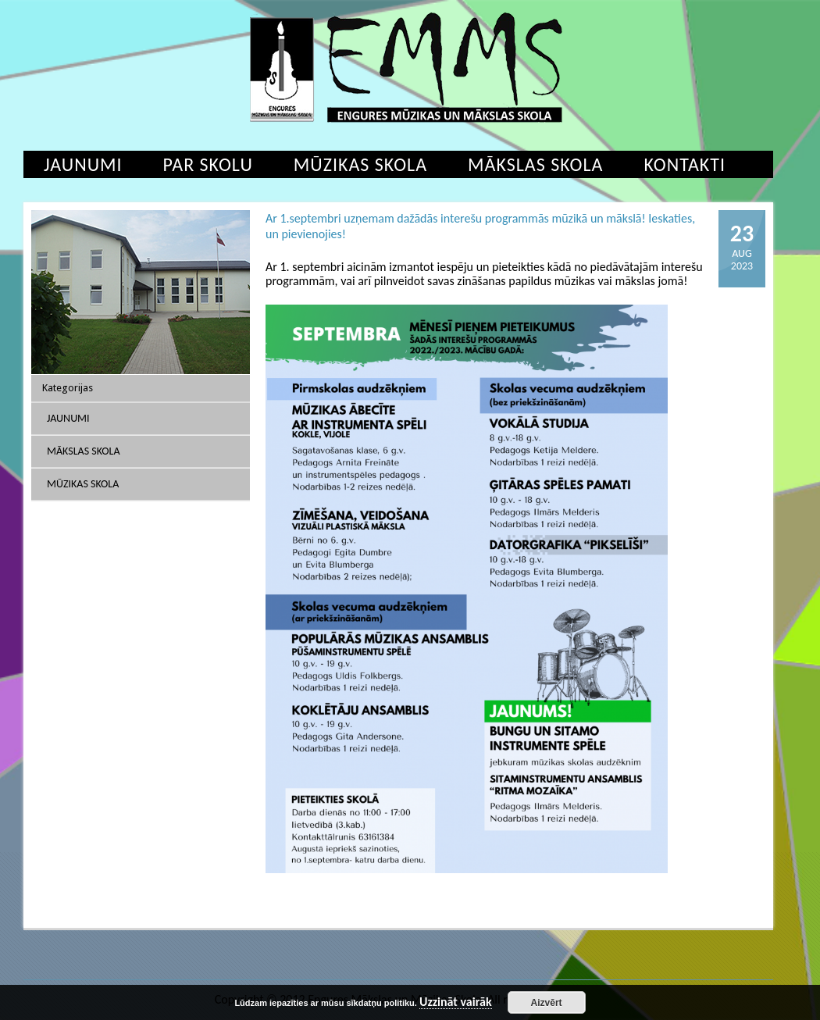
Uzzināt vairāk (455, 1002)
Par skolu (208, 164)
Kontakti (685, 164)
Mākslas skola (535, 164)
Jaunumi (83, 164)
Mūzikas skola (360, 164)
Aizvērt (546, 1002)
